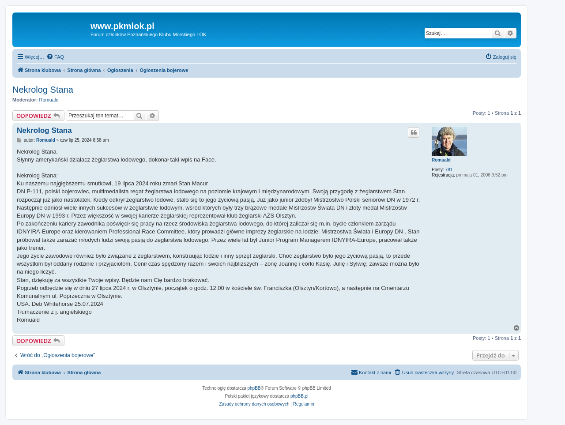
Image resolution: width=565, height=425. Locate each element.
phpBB (254, 388)
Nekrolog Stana (42, 89)
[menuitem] (55, 57)
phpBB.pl (299, 396)
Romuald (49, 99)
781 (449, 169)
